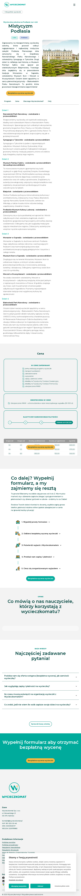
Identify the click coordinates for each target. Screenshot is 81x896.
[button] (74, 4)
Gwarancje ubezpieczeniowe (13, 848)
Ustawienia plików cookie (62, 886)
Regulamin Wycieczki (10, 843)
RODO (4, 855)
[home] (15, 4)
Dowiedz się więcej (16, 880)
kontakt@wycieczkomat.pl (12, 814)
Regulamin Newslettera (11, 840)
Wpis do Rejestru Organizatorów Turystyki (18, 845)
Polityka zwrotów (8, 835)
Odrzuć (40, 886)
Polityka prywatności (10, 838)
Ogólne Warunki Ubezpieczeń (13, 850)
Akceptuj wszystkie (18, 886)
